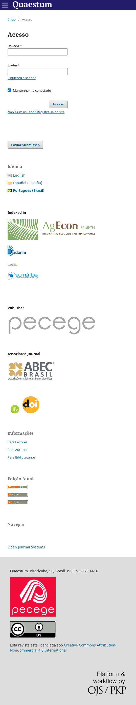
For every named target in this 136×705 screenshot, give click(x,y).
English (19, 175)
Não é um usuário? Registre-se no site (36, 112)
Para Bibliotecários (21, 457)
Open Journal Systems (26, 547)
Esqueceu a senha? (22, 77)
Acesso (58, 104)
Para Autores (17, 449)
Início (12, 19)
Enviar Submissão (25, 145)
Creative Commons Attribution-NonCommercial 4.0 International (63, 648)
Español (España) (27, 182)
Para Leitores (17, 442)
